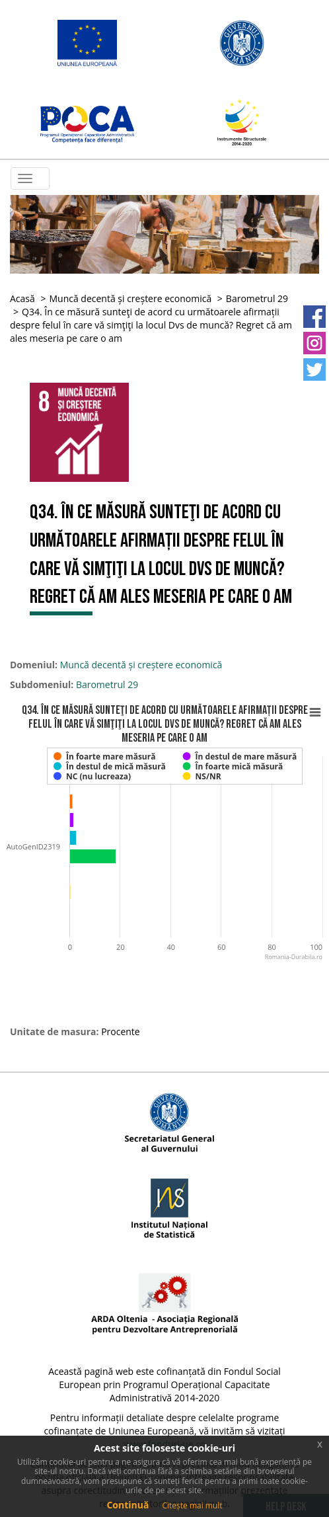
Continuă (127, 1504)
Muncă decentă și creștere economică (130, 298)
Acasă (22, 298)
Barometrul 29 (257, 298)
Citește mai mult (192, 1505)
